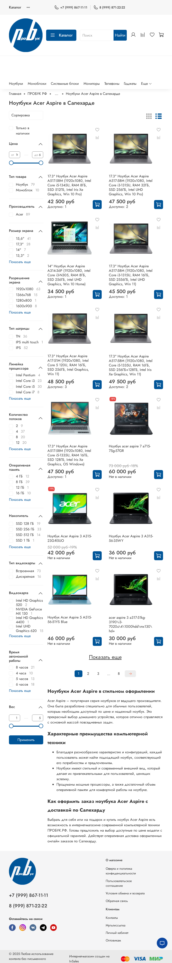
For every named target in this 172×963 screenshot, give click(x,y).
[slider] (11, 162)
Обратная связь (117, 901)
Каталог (15, 7)
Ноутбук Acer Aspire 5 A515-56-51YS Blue (69, 619)
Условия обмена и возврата (125, 893)
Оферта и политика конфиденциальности (121, 871)
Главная (15, 93)
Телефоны (111, 83)
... (56, 94)
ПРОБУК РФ (37, 93)
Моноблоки (37, 83)
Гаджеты (130, 83)
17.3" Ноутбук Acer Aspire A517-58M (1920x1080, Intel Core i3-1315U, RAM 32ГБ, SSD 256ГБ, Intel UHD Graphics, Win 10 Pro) (131, 185)
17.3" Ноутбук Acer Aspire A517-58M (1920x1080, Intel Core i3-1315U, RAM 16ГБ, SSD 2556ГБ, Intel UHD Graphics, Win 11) (131, 275)
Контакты (112, 917)
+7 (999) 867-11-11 (70, 7)
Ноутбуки (16, 83)
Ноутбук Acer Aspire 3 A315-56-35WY (131, 538)
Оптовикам (113, 940)
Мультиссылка (115, 925)
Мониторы (92, 83)
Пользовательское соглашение (119, 883)
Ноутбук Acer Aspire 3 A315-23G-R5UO (69, 538)
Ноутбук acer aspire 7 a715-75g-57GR (129, 448)
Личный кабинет (117, 932)
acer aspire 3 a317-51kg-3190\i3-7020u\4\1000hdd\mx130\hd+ (130, 624)
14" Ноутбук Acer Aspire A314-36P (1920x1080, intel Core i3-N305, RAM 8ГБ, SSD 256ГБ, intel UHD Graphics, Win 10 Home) (68, 275)
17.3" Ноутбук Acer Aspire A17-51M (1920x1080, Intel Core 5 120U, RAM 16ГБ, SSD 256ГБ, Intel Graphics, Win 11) (68, 365)
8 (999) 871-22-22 (109, 7)
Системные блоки (65, 83)
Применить (26, 739)
